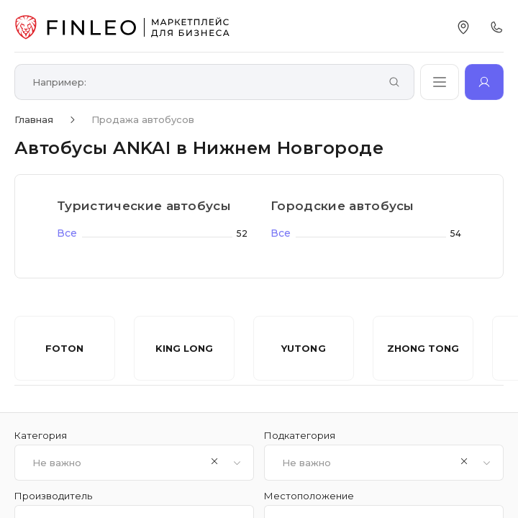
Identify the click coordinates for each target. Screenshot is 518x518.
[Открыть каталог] (439, 82)
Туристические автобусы (144, 206)
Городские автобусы (342, 206)
